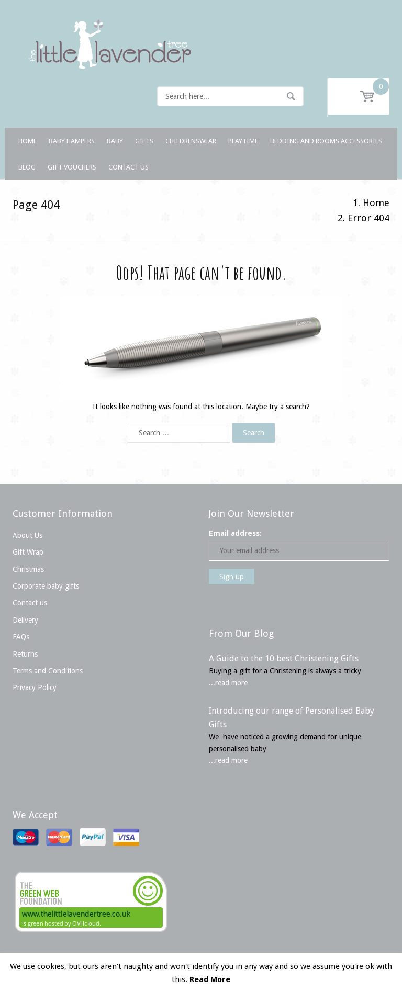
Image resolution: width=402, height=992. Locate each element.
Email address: (235, 533)
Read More (209, 979)
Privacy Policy (35, 687)
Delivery (25, 620)
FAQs (21, 637)
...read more (228, 683)
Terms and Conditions (48, 671)
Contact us (30, 603)
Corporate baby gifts (46, 586)
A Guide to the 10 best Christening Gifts (284, 658)
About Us (27, 535)
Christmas (28, 569)
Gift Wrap (28, 552)
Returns (25, 654)
